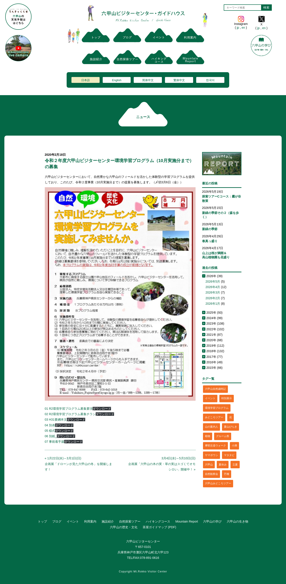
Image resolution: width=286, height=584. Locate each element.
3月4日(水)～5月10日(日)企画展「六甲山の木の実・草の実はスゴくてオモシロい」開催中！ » (162, 463)
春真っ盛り (209, 241)
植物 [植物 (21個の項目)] (207, 436)
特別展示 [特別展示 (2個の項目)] (226, 398)
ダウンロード (102, 408)
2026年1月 (213, 303)
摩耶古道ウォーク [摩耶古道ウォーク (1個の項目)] (215, 445)
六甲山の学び (212, 521)
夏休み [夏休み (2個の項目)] (223, 464)
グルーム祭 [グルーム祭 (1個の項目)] (222, 436)
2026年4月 (213, 287)
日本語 (85, 80)
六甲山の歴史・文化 (123, 527)
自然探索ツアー (129, 521)
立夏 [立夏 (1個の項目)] (235, 464)
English (116, 80)
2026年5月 (213, 281)
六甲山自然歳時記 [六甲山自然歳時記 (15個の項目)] (215, 388)
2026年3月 (213, 292)
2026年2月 (213, 298)
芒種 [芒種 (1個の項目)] (226, 474)
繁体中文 (179, 80)
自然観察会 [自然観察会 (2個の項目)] (211, 474)
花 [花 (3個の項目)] (230, 417)
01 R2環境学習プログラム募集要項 (69, 408)
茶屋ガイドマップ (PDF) (159, 527)
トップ (42, 521)
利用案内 (90, 521)
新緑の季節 (209, 229)
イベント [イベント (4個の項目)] (210, 398)
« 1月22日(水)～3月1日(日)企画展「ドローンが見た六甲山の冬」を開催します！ (78, 463)
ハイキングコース (158, 521)
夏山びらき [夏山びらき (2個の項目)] (230, 426)
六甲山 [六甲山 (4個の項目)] (209, 464)
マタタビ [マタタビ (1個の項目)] (229, 455)
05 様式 (50, 430)
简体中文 (148, 80)
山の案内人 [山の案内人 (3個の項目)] (211, 426)
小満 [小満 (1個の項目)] (234, 445)
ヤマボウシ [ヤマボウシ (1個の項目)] (211, 455)
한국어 (210, 80)
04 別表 (50, 425)
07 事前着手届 (54, 441)
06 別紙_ (51, 436)
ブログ (56, 521)
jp (238, 27)
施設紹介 (108, 521)
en (243, 27)
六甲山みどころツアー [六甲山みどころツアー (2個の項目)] (218, 483)
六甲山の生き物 (237, 521)
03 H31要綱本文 (56, 419)
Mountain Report (186, 521)
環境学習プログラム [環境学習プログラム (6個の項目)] (217, 407)
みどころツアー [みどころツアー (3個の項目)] (214, 417)
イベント (73, 521)
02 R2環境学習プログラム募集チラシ (70, 414)
